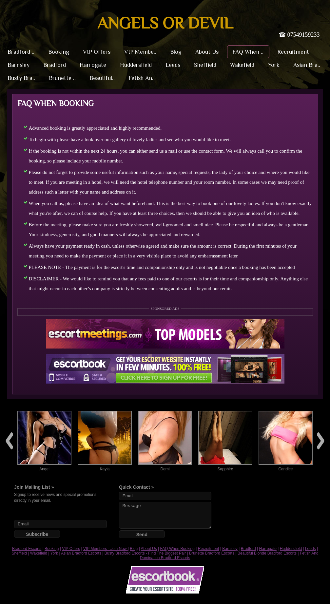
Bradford (248, 548)
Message (165, 515)
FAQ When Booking (177, 548)
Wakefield (38, 553)
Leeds (310, 548)
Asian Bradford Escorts (81, 553)
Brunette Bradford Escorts (211, 553)
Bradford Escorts (26, 548)
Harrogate (268, 548)
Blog (134, 548)
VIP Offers (71, 548)
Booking (52, 548)
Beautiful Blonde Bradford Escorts (267, 553)
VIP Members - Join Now (105, 548)
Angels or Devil (165, 23)
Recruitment (208, 548)
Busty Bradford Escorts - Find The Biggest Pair (145, 553)
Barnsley (230, 548)
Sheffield (19, 553)
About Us (149, 548)
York (54, 553)
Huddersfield (291, 548)
